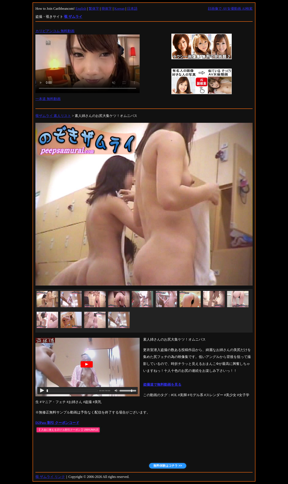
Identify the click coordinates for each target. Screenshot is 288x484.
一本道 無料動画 (48, 99)
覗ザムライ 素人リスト (53, 116)
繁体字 (94, 8)
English (81, 8)
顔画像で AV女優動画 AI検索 (230, 8)
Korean (119, 8)
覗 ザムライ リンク (50, 477)
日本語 (132, 8)
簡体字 (106, 8)
